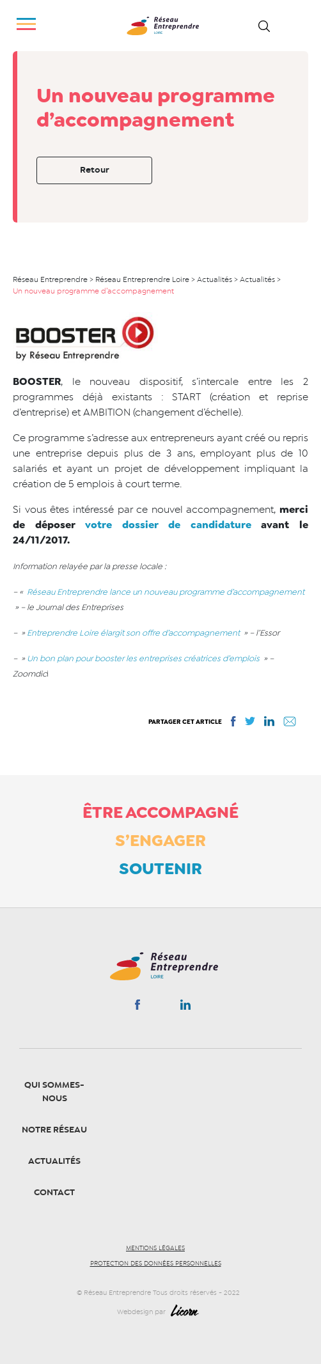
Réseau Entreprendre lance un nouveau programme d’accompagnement (164, 592)
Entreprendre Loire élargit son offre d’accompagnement (133, 633)
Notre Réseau (54, 1129)
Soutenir (160, 868)
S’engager (160, 840)
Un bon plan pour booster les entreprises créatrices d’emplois (144, 658)
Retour (94, 169)
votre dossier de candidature (173, 524)
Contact (54, 1192)
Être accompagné (160, 812)
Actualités (54, 1161)
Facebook (137, 1007)
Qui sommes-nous (54, 1091)
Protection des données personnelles (155, 1263)
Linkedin (185, 1007)
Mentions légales (155, 1248)
